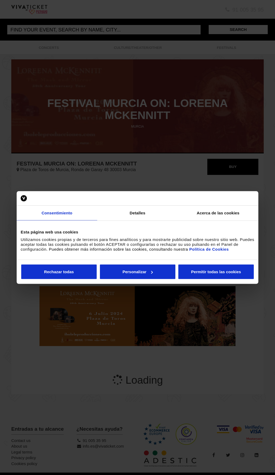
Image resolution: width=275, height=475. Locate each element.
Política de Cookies (209, 249)
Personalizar (137, 271)
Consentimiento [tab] (57, 212)
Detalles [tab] (137, 212)
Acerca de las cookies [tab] (218, 212)
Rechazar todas (59, 271)
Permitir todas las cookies (216, 271)
